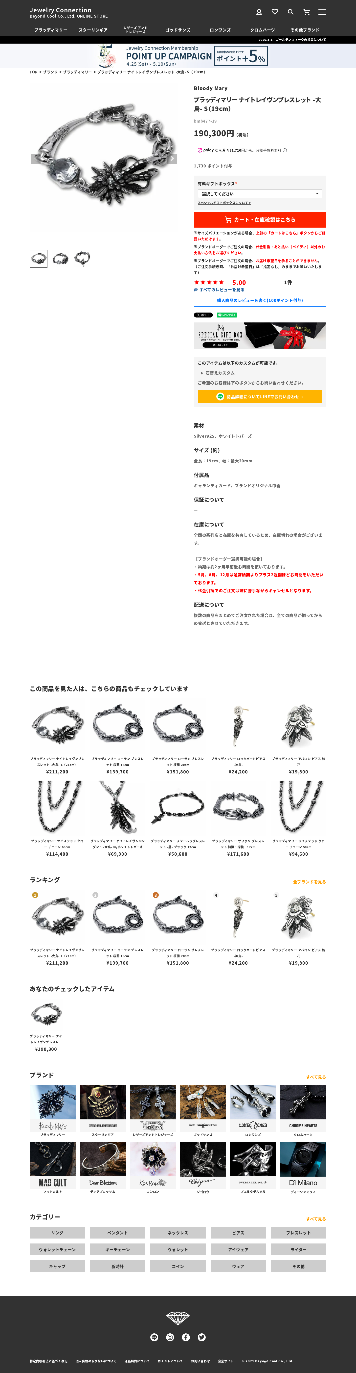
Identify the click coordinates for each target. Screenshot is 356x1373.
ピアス (238, 1233)
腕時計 (117, 1266)
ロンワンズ (220, 30)
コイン (178, 1266)
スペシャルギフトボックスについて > (224, 203)
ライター (298, 1249)
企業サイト (226, 1361)
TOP (34, 71)
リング (57, 1233)
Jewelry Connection (60, 10)
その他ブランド (305, 30)
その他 (298, 1266)
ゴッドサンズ (178, 30)
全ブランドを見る (309, 882)
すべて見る (316, 1077)
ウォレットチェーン (57, 1249)
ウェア (238, 1266)
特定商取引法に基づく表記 (49, 1361)
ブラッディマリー (50, 30)
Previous (36, 159)
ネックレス (178, 1233)
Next (172, 159)
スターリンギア (93, 30)
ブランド (50, 71)
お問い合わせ (200, 1361)
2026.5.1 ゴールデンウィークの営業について (292, 39)
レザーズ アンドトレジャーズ (135, 29)
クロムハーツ (262, 30)
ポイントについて (170, 1361)
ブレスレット (298, 1233)
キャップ (57, 1266)
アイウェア (238, 1249)
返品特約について (137, 1361)
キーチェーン (117, 1249)
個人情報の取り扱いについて (96, 1361)
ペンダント (117, 1233)
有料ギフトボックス (218, 183)
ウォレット (178, 1249)
